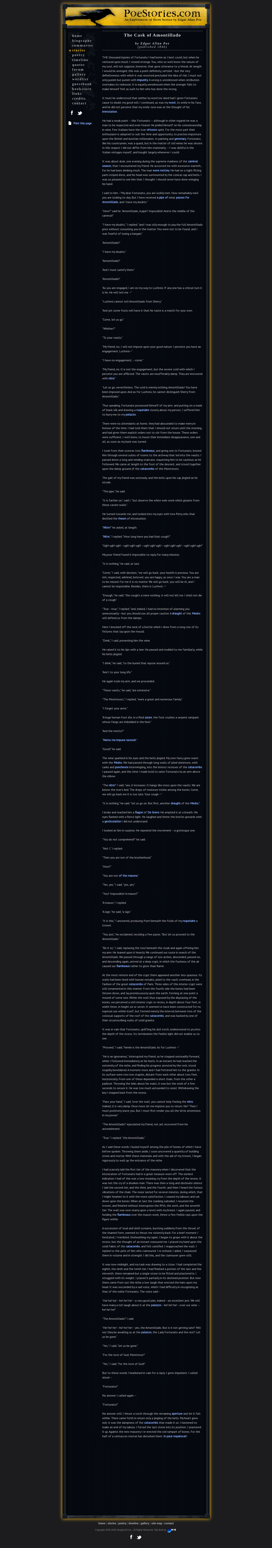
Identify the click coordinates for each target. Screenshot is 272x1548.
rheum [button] (122, 518)
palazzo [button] (131, 414)
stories (79, 50)
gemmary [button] (180, 139)
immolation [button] (109, 111)
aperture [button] (177, 1413)
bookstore (82, 89)
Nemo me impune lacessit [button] (119, 740)
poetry (78, 55)
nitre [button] (111, 378)
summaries (82, 45)
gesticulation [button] (112, 821)
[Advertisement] (83, 197)
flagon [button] (139, 812)
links (77, 94)
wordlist (80, 79)
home (77, 36)
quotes (78, 65)
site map (156, 1523)
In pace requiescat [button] (174, 1436)
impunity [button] (142, 80)
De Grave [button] (153, 812)
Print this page (82, 123)
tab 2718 (136, 1544)
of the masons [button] (128, 875)
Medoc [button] (196, 613)
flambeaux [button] (148, 450)
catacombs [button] (147, 469)
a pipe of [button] (162, 197)
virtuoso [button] (152, 129)
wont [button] (172, 102)
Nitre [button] (106, 527)
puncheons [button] (121, 767)
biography (82, 41)
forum (78, 69)
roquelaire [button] (142, 410)
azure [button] (148, 717)
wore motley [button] (161, 170)
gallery (79, 74)
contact (79, 103)
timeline (80, 60)
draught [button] (177, 613)
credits (79, 98)
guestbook (82, 84)
